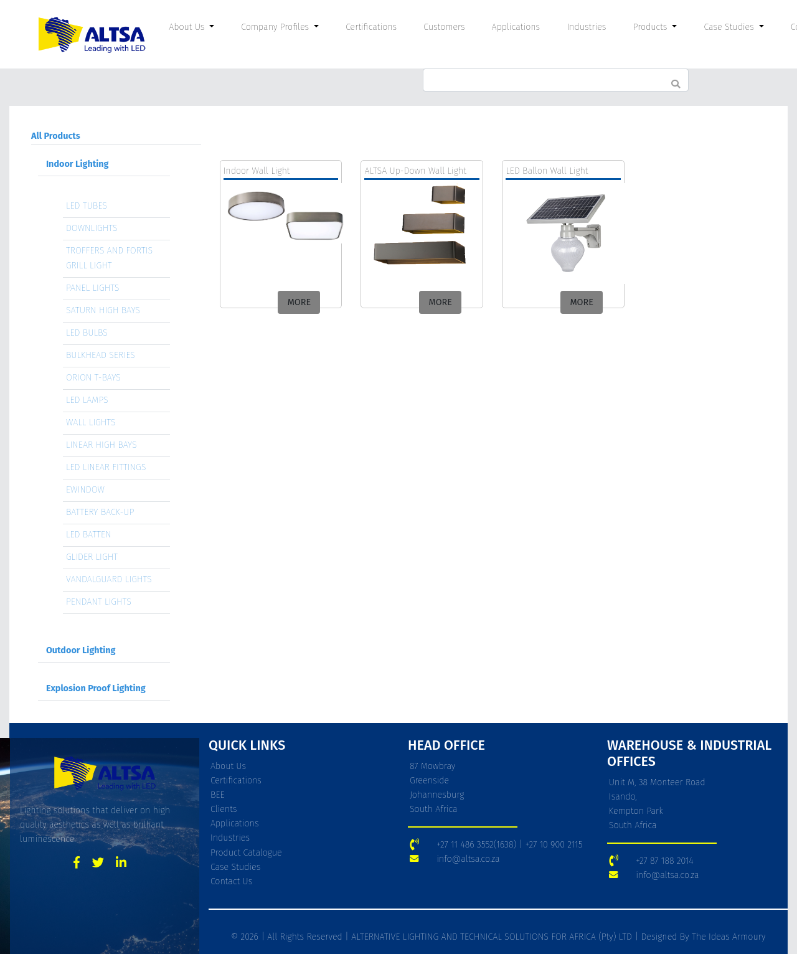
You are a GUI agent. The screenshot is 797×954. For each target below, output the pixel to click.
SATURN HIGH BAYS (103, 310)
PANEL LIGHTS (93, 288)
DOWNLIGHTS (92, 228)
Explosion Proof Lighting (96, 688)
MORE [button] (299, 302)
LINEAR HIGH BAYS (101, 445)
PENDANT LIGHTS (98, 602)
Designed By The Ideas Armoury (701, 937)
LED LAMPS (87, 400)
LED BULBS (87, 333)
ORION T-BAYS (93, 377)
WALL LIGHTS (91, 422)
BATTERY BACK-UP (100, 512)
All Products (55, 136)
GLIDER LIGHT (92, 557)
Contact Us (231, 881)
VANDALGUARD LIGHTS (109, 579)
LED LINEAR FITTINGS (106, 467)
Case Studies (235, 867)
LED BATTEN (88, 534)
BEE (217, 795)
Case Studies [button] (730, 27)
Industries (586, 27)
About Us (228, 766)
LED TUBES (86, 206)
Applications (516, 27)
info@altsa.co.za (467, 859)
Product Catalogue (246, 853)
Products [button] (651, 27)
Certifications (371, 27)
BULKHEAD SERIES (100, 355)
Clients (223, 809)
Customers (444, 27)
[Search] (556, 80)
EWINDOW (85, 489)
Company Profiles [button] (276, 27)
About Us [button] (188, 27)
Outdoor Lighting (81, 650)
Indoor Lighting (77, 164)
